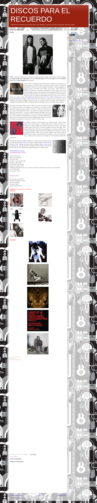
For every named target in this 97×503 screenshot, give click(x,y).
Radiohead (31, 97)
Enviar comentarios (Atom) (20, 497)
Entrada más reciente (16, 495)
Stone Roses (31, 98)
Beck (24, 142)
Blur (15, 146)
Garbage (21, 144)
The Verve (46, 97)
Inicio (39, 495)
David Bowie (48, 142)
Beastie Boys (58, 97)
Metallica (17, 98)
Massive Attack (43, 144)
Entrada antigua (61, 495)
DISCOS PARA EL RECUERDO (75, 40)
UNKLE (15, 456)
